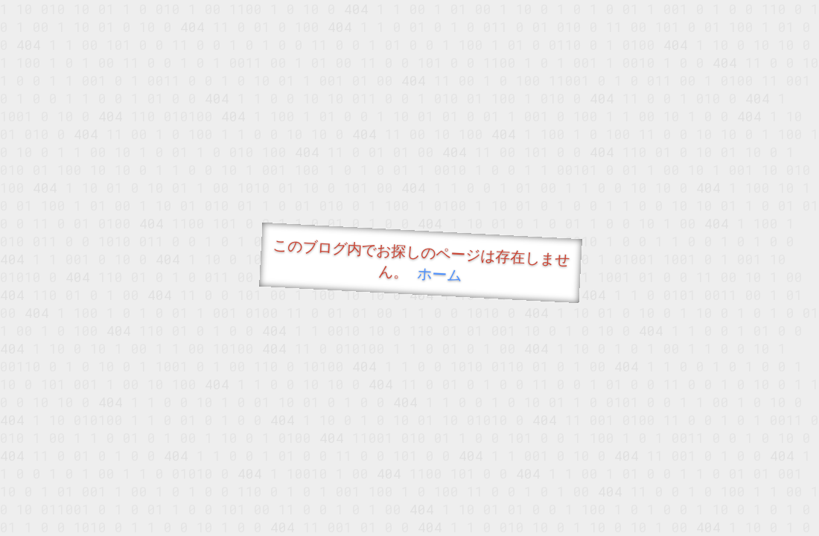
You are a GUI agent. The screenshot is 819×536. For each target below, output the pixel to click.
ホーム (439, 273)
